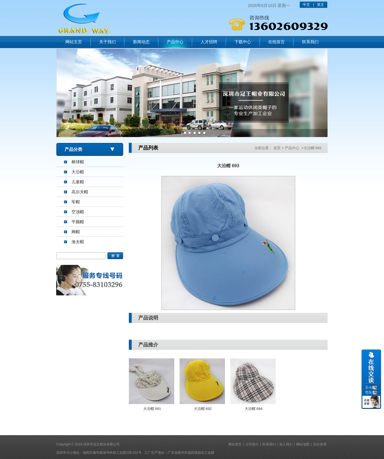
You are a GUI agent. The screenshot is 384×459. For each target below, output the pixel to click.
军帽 (75, 201)
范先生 (370, 392)
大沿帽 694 (253, 409)
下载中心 (242, 41)
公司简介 (252, 444)
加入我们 (286, 444)
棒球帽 (77, 161)
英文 (320, 4)
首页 (277, 148)
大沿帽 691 (152, 409)
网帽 (75, 231)
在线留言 (276, 41)
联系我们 (310, 41)
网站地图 (302, 444)
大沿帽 (77, 171)
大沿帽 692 (203, 409)
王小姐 (370, 387)
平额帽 (77, 221)
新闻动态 (141, 41)
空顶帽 (77, 211)
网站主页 (73, 41)
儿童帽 (77, 181)
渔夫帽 (77, 241)
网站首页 (235, 444)
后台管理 (319, 444)
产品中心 (175, 41)
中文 (306, 4)
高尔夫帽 (79, 191)
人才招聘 (209, 41)
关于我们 (107, 41)
